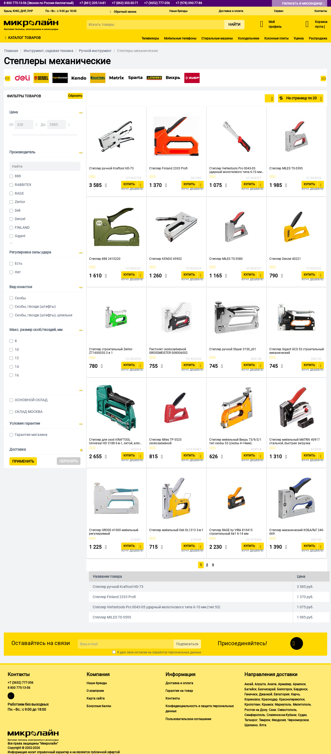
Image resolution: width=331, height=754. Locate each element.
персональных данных (184, 651)
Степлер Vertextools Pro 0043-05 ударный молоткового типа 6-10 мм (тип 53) (235, 170)
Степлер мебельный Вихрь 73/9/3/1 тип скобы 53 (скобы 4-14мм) (235, 441)
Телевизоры (150, 38)
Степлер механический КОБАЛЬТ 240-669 (296, 531)
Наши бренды (178, 11)
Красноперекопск (292, 698)
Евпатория (281, 693)
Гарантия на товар (179, 690)
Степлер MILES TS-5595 (286, 168)
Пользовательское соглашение (188, 718)
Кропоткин (252, 703)
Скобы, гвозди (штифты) (35, 306)
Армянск (299, 683)
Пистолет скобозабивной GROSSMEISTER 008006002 (168, 351)
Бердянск (300, 688)
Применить (23, 461)
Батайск (250, 688)
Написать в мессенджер (303, 3)
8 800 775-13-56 (19, 687)
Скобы (20, 298)
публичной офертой (105, 751)
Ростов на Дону (255, 709)
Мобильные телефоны (180, 38)
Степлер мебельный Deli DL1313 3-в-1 (176, 530)
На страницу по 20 (303, 99)
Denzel (20, 219)
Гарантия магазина (31, 435)
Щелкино (251, 724)
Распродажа (318, 38)
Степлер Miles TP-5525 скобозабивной (165, 441)
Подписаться (187, 643)
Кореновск (252, 698)
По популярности (256, 99)
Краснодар (269, 698)
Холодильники (248, 38)
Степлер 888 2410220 (104, 259)
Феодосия (279, 719)
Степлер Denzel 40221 (285, 259)
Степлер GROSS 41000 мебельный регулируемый (113, 531)
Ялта (262, 724)
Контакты (320, 11)
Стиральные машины (217, 38)
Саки (272, 709)
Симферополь (254, 714)
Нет (18, 272)
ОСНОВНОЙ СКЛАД (31, 400)
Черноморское (298, 719)
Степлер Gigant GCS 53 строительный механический (296, 351)
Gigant (20, 236)
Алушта (260, 683)
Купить (129, 184)
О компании (95, 690)
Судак (302, 714)
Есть (18, 263)
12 (17, 358)
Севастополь (287, 709)
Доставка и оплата (231, 11)
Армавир (284, 683)
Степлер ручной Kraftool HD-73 (111, 168)
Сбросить (75, 96)
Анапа (272, 683)
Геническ (250, 693)
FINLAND (22, 227)
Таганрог (250, 719)
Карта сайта (96, 697)
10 (17, 349)
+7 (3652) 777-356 (20, 681)
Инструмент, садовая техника (48, 51)
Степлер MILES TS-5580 (226, 259)
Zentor (20, 202)
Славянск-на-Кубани (281, 714)
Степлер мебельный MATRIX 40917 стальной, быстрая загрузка (294, 441)
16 (17, 375)
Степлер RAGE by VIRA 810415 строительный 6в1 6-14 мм (231, 531)
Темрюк (264, 719)
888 (18, 176)
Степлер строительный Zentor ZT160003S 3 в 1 (110, 351)
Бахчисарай (266, 688)
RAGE (19, 193)
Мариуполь (283, 703)
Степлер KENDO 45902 (165, 259)
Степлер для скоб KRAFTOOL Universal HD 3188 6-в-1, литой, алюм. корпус (116, 441)
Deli (17, 210)
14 (17, 367)
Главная (11, 51)
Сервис (278, 11)
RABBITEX (23, 185)
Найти (234, 24)
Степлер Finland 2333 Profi (168, 168)
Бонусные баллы (99, 705)
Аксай (248, 683)
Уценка (299, 38)
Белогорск (284, 688)
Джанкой (265, 693)
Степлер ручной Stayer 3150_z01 (232, 349)
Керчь (295, 693)
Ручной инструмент (95, 51)
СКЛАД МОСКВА (29, 412)
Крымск (267, 703)
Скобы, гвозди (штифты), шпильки (43, 315)
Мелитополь (302, 703)
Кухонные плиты (276, 38)
